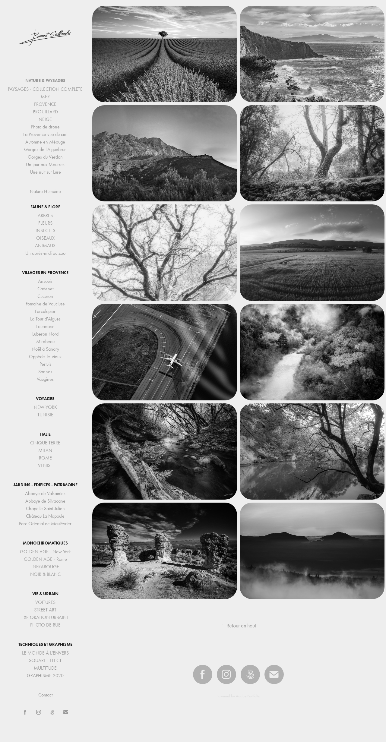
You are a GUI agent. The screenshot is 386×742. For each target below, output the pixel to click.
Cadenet (45, 289)
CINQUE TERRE (45, 443)
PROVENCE (45, 104)
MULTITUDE (45, 668)
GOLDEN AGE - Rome (45, 559)
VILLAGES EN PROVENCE (45, 272)
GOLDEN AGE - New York (45, 551)
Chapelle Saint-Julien (45, 508)
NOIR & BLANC (45, 574)
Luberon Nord (45, 334)
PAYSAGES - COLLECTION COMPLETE (45, 89)
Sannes (45, 371)
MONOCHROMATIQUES (45, 543)
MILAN (45, 450)
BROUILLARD (45, 112)
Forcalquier (45, 311)
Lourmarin (45, 326)
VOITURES (45, 602)
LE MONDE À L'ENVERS (45, 653)
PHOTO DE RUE (45, 625)
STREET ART (45, 610)
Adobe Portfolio (248, 696)
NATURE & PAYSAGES (45, 80)
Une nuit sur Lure (45, 172)
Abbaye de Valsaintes (45, 493)
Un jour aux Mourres (45, 164)
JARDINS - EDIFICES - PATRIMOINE (45, 485)
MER (45, 96)
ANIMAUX (45, 245)
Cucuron (45, 296)
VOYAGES (45, 398)
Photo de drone (45, 127)
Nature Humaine (45, 191)
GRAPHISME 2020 (45, 675)
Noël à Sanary (45, 349)
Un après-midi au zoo (45, 253)
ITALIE (45, 434)
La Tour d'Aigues (45, 319)
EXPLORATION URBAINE (45, 617)
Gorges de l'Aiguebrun (45, 149)
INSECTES (45, 230)
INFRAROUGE (45, 567)
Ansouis (45, 281)
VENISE (45, 465)
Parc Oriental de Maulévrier (45, 523)
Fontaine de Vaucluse (45, 304)
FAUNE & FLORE (45, 207)
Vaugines (45, 379)
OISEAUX (45, 238)
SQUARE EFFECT (45, 660)
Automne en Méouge (45, 142)
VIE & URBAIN (45, 593)
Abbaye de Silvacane (45, 501)
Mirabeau (45, 341)
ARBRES (45, 215)
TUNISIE (45, 415)
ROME (45, 458)
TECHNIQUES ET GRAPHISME (45, 644)
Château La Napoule (45, 516)
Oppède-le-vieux (45, 356)
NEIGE (45, 119)
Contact (45, 695)
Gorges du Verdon (45, 157)
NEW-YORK (45, 407)
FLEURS (45, 223)
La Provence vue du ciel (45, 134)
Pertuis (45, 364)
